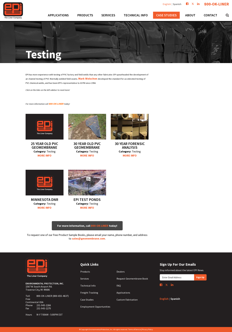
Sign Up (200, 277)
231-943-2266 (44, 305)
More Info (44, 155)
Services (84, 278)
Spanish (177, 4)
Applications (123, 292)
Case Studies (87, 299)
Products (85, 271)
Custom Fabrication (127, 299)
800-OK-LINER (216, 4)
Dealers (121, 271)
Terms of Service (134, 329)
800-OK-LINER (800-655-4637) (53, 295)
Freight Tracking (89, 292)
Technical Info (88, 285)
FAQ (119, 285)
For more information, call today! (87, 226)
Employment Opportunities (95, 306)
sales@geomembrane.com (88, 238)
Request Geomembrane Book (132, 278)
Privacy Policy (147, 329)
